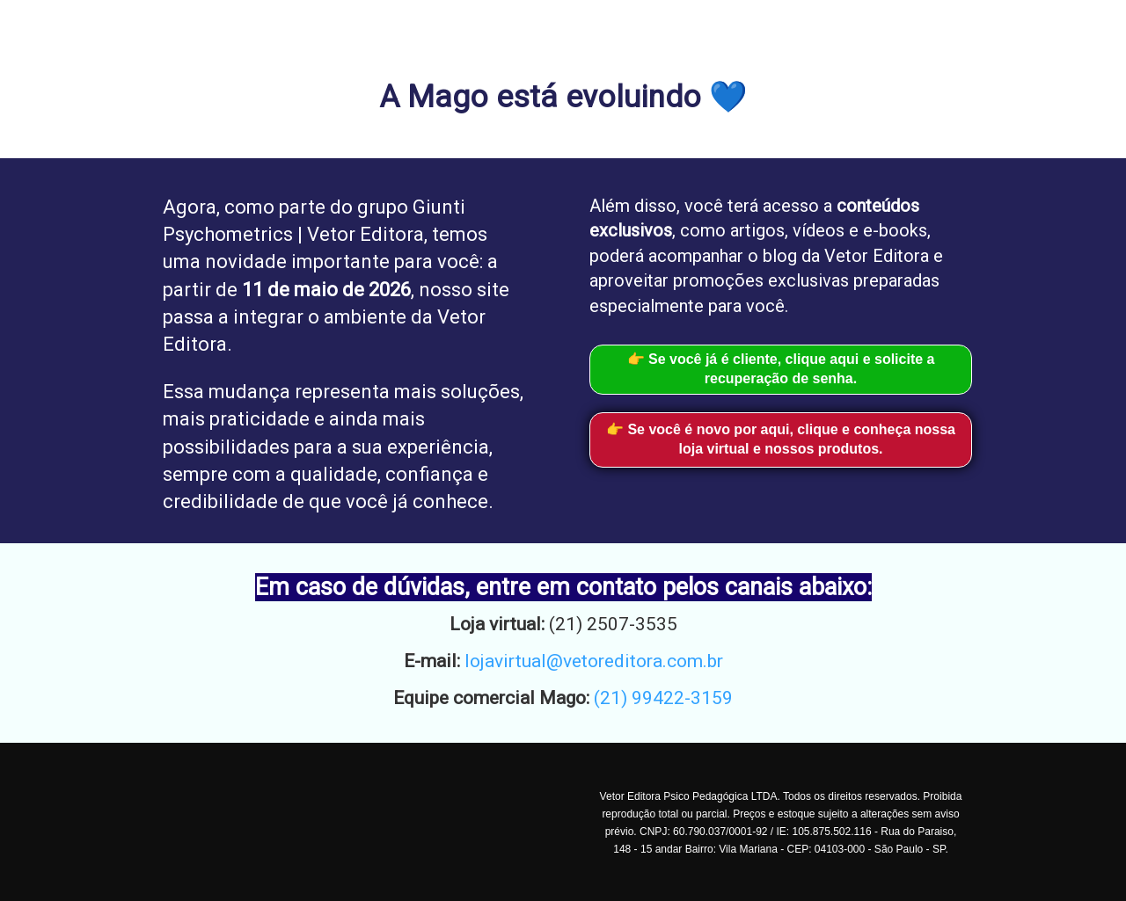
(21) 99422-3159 (663, 697)
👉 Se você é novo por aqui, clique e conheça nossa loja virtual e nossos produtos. (780, 439)
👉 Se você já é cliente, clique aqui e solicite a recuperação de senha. (781, 369)
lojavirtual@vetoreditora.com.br (593, 661)
